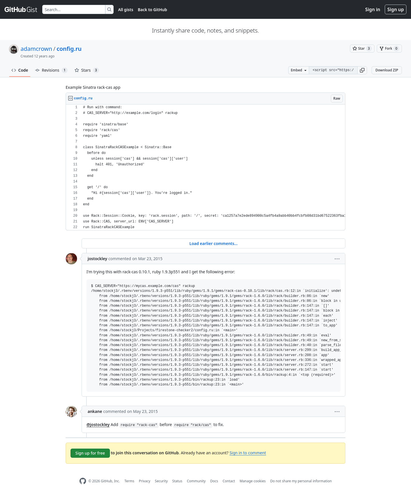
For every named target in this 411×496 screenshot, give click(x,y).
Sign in (372, 9)
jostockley (97, 258)
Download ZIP (386, 70)
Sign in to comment (247, 452)
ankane (95, 411)
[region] (205, 167)
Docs (214, 481)
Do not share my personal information (301, 481)
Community (196, 481)
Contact (229, 481)
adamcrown (36, 49)
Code (19, 70)
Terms (129, 481)
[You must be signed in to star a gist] (362, 49)
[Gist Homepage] (21, 9)
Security (161, 481)
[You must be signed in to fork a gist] (389, 49)
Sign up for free (90, 453)
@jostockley (98, 424)
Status (177, 481)
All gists (125, 9)
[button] (362, 70)
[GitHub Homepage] (82, 481)
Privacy (144, 481)
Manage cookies (252, 481)
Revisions (51, 70)
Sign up (395, 9)
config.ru (69, 49)
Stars (86, 70)
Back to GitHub (152, 9)
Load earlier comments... (213, 243)
